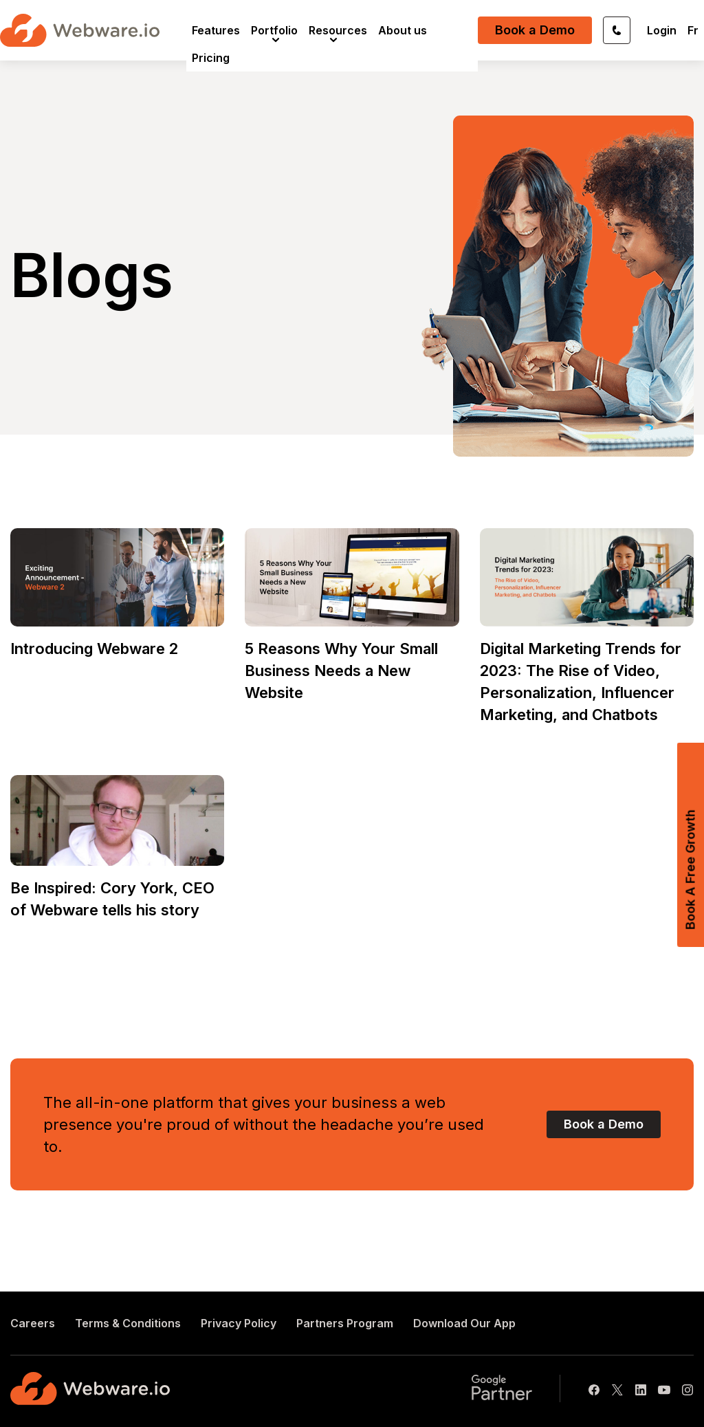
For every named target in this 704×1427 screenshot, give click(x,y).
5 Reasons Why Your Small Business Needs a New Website (341, 670)
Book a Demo (535, 30)
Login (661, 30)
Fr (693, 30)
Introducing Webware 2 (94, 648)
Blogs (91, 275)
